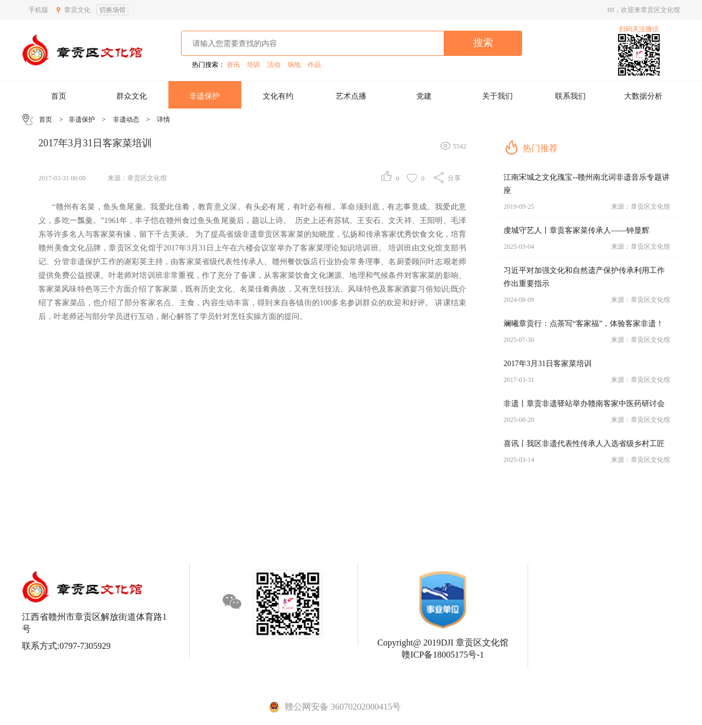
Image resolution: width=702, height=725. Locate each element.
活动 (273, 64)
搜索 (483, 42)
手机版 (38, 10)
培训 (253, 64)
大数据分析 (643, 96)
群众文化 (131, 96)
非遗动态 (126, 119)
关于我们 (497, 96)
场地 (294, 64)
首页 (58, 96)
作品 (314, 64)
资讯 (233, 64)
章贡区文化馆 (147, 178)
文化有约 (278, 96)
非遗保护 (204, 96)
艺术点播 (351, 96)
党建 (424, 96)
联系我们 (570, 96)
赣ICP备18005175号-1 (442, 654)
